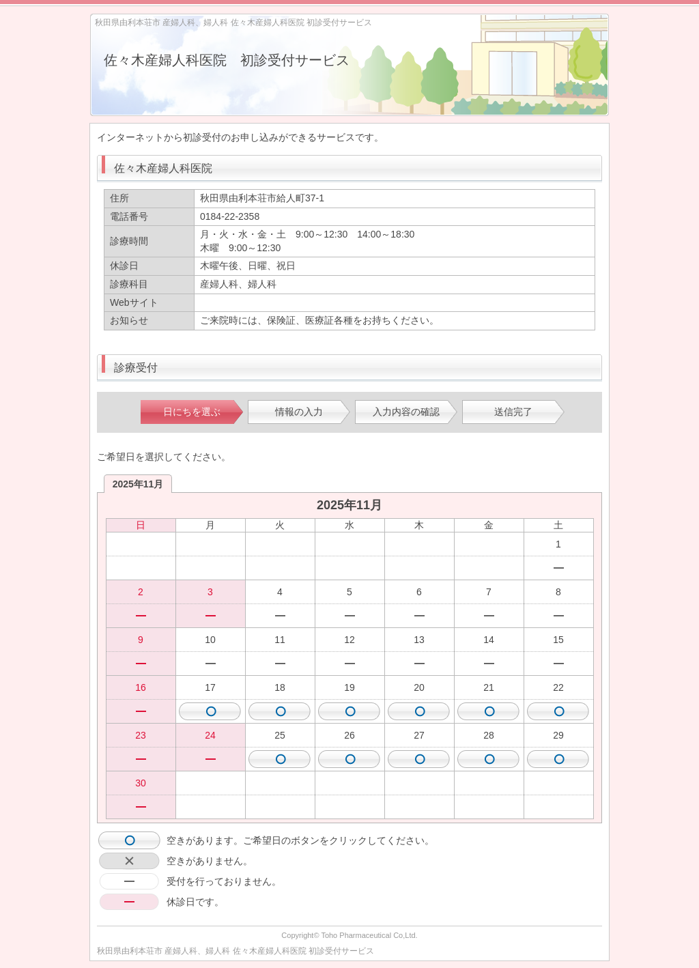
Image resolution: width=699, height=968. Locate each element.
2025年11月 (138, 484)
